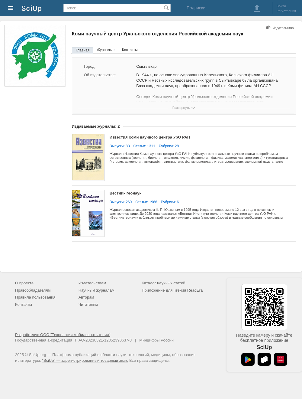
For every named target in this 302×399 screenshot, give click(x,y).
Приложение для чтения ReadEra (172, 290)
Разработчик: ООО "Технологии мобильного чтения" (62, 334)
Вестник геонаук (125, 193)
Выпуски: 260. (121, 202)
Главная (83, 50)
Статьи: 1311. (144, 146)
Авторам (86, 297)
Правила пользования (35, 297)
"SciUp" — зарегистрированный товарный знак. (85, 360)
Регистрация (286, 11)
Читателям (88, 304)
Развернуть (181, 108)
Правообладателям (32, 290)
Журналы (106, 50)
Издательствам (92, 283)
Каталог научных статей (163, 283)
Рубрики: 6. (170, 202)
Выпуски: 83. (120, 146)
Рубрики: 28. (169, 146)
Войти (281, 6)
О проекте (24, 283)
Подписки (196, 7)
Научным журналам (96, 290)
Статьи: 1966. (146, 202)
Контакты (130, 50)
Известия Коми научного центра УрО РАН (150, 137)
